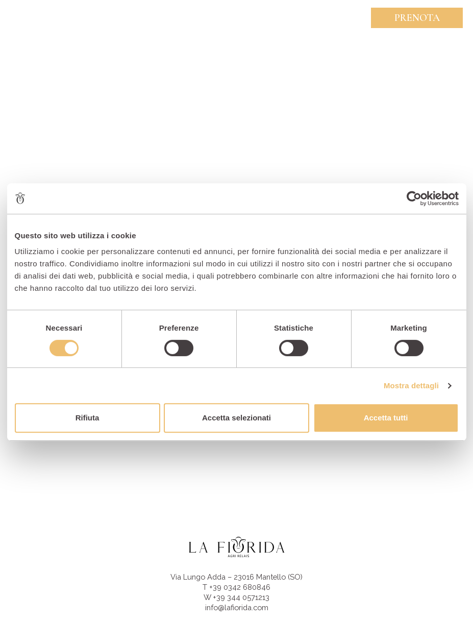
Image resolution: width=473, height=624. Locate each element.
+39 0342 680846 (239, 587)
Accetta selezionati (236, 417)
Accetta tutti (386, 417)
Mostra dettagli (411, 385)
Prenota (417, 18)
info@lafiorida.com (236, 607)
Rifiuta (87, 417)
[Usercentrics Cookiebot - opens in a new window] (414, 198)
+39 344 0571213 (241, 597)
